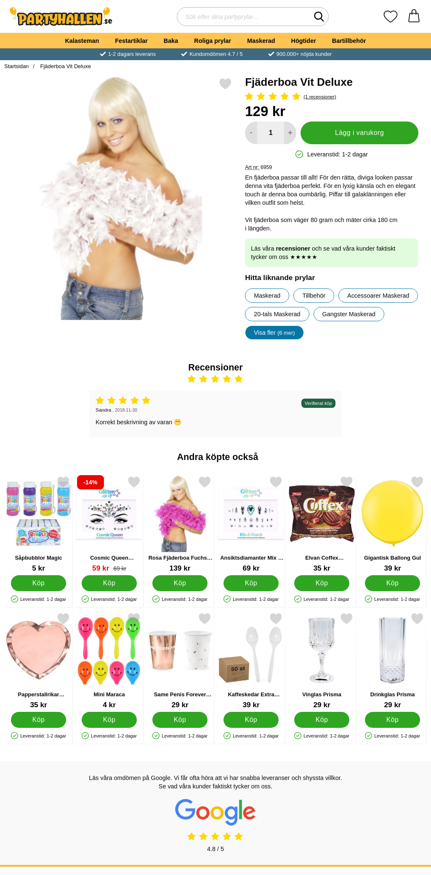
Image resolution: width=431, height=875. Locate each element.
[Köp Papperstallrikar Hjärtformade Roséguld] (38, 720)
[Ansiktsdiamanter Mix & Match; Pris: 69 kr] (251, 524)
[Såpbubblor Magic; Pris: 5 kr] (38, 524)
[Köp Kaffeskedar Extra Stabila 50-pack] (251, 720)
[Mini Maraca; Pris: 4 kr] (109, 661)
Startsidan (16, 66)
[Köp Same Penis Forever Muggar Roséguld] (180, 720)
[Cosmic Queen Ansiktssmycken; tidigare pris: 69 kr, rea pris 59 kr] (109, 524)
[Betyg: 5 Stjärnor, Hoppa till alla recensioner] (331, 97)
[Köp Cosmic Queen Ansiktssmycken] (109, 583)
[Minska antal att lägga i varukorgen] (251, 133)
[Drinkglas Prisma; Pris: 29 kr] (392, 661)
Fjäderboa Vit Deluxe (65, 66)
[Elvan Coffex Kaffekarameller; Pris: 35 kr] (321, 524)
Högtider (303, 40)
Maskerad (261, 40)
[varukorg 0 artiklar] (414, 16)
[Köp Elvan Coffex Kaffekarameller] (321, 583)
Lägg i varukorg (359, 132)
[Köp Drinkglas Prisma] (392, 720)
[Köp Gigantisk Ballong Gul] (392, 583)
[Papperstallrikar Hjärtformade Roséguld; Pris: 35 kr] (38, 661)
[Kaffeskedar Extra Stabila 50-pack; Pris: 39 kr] (251, 661)
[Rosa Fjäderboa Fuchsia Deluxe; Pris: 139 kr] (180, 524)
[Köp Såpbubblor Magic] (38, 583)
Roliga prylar (212, 40)
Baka (171, 40)
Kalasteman (82, 40)
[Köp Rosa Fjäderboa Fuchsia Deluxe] (180, 583)
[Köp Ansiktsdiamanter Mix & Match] (251, 583)
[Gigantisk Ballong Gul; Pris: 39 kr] (392, 524)
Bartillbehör (349, 40)
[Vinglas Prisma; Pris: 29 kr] (321, 661)
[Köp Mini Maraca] (109, 720)
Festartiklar (131, 40)
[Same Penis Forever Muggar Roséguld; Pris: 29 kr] (180, 661)
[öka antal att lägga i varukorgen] (290, 133)
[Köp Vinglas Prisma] (321, 720)
